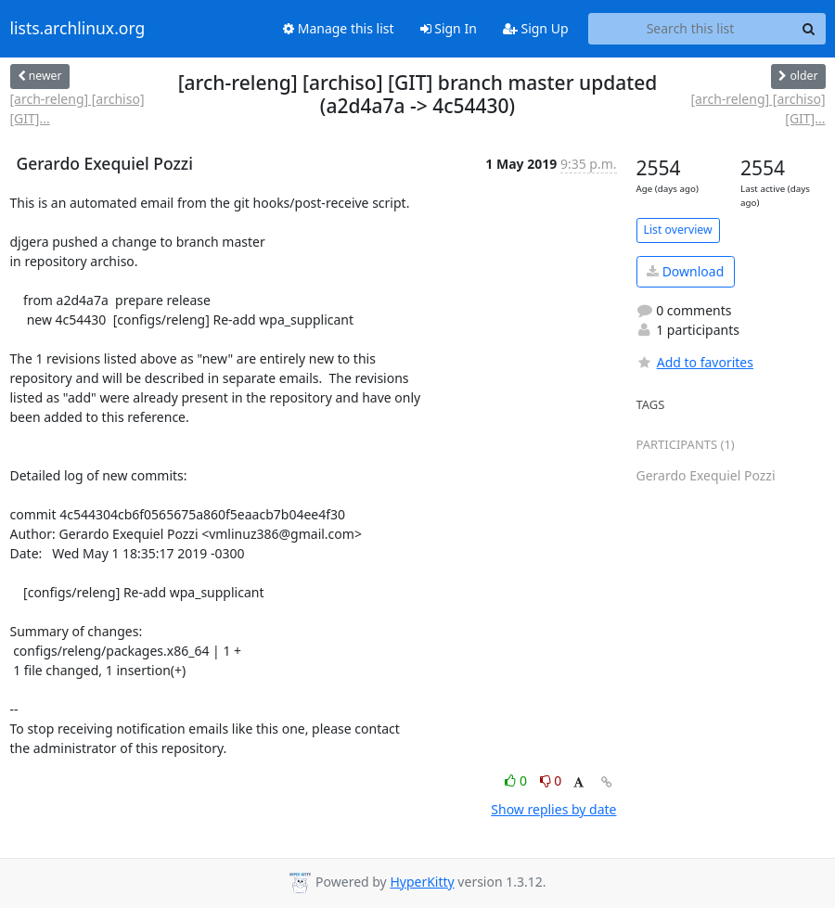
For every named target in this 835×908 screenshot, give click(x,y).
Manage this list (338, 28)
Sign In (448, 28)
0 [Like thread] (517, 780)
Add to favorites (694, 362)
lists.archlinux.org (78, 29)
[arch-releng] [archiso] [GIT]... (77, 108)
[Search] (809, 29)
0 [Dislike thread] (551, 780)
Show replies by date (553, 809)
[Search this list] (690, 29)
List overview (678, 229)
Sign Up (536, 28)
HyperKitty (422, 881)
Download (685, 271)
